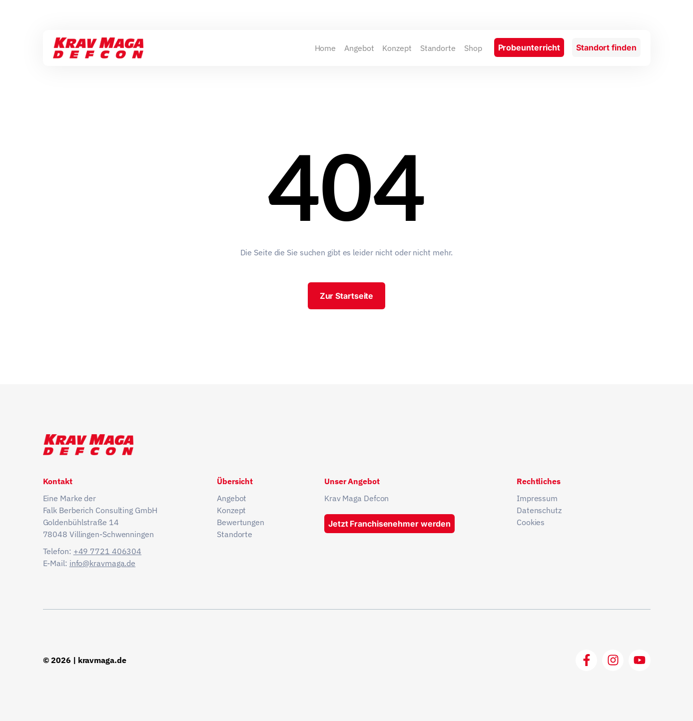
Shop (473, 48)
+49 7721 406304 (107, 551)
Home (325, 48)
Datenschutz (539, 510)
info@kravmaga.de (102, 563)
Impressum (537, 498)
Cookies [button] (531, 522)
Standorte (438, 48)
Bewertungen (240, 522)
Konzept (396, 48)
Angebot (359, 48)
